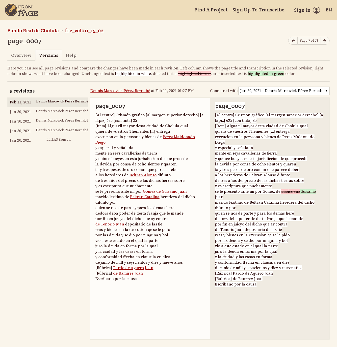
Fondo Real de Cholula (33, 30)
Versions (48, 55)
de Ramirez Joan (128, 273)
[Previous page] (293, 41)
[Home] (21, 10)
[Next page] (325, 41)
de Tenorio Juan (109, 224)
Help (71, 55)
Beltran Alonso (143, 175)
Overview (21, 55)
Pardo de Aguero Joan (133, 267)
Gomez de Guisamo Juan (165, 191)
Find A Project (211, 9)
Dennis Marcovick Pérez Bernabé (120, 90)
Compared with (224, 91)
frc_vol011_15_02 (84, 30)
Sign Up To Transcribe (258, 9)
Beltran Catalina (144, 196)
